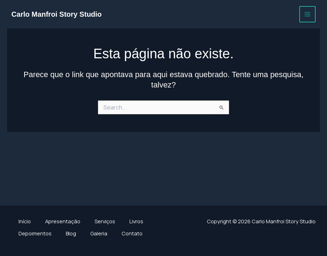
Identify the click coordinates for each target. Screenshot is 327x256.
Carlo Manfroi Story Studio (56, 14)
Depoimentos (35, 233)
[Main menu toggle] (307, 14)
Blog (71, 233)
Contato (132, 233)
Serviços (105, 221)
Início (24, 221)
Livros (136, 221)
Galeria (98, 233)
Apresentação (62, 221)
